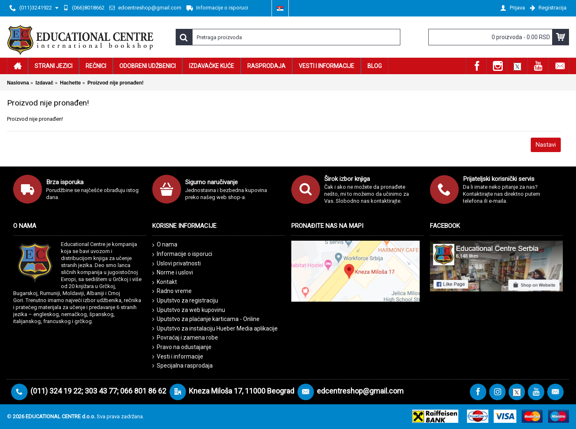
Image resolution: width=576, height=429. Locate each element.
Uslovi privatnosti (176, 263)
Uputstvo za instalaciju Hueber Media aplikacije (215, 328)
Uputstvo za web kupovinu (188, 310)
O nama (164, 244)
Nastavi (546, 144)
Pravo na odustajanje (181, 347)
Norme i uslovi (172, 273)
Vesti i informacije (177, 356)
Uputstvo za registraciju (185, 300)
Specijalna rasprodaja (182, 365)
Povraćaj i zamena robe (185, 337)
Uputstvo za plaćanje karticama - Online (206, 319)
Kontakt (164, 282)
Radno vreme (172, 291)
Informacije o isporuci (182, 254)
